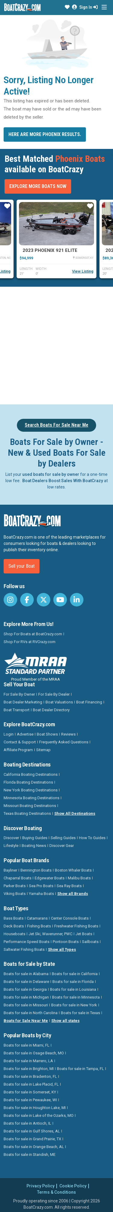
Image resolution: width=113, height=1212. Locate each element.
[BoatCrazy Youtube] (60, 599)
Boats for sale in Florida (73, 981)
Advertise (25, 734)
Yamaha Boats (41, 893)
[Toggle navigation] (104, 7)
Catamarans (37, 918)
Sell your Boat (21, 566)
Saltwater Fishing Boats (24, 949)
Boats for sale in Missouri (26, 1005)
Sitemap (43, 750)
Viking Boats (15, 893)
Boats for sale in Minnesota (76, 997)
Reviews (68, 734)
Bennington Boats (36, 870)
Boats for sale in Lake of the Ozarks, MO (39, 1115)
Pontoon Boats (66, 941)
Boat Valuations (59, 702)
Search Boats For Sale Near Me (56, 425)
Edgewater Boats (49, 878)
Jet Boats (84, 934)
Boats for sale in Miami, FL (26, 1045)
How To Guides (92, 838)
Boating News (34, 845)
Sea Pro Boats (41, 886)
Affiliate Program (18, 750)
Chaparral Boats (17, 878)
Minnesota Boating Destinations (31, 798)
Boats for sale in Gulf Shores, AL (32, 1131)
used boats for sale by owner (50, 474)
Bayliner (10, 870)
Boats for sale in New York (74, 1005)
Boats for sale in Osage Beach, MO (34, 1053)
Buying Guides (34, 838)
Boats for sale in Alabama (26, 974)
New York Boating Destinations (31, 790)
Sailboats (90, 941)
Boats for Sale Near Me (26, 1020)
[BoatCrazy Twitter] (43, 599)
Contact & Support (20, 742)
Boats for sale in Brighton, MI (29, 1068)
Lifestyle (11, 845)
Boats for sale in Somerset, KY (30, 1092)
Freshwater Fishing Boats (76, 926)
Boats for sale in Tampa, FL (80, 1068)
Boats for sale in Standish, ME (29, 1154)
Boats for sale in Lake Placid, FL (31, 1084)
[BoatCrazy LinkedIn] (76, 599)
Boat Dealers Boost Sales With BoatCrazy (62, 480)
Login (9, 734)
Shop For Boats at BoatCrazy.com (33, 634)
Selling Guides (63, 838)
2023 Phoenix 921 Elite (50, 250)
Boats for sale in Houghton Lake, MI (35, 1107)
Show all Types (62, 949)
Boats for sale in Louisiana (73, 989)
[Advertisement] (56, 344)
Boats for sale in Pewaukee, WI (30, 1100)
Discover (11, 838)
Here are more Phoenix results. (44, 134)
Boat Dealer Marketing (23, 702)
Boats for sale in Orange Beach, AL (34, 1146)
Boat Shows (47, 734)
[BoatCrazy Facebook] (27, 599)
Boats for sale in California (75, 974)
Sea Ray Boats (69, 886)
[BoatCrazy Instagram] (10, 599)
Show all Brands (72, 893)
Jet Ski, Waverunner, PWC (50, 934)
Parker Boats (15, 886)
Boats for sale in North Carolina (31, 1013)
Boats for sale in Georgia (25, 989)
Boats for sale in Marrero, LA (28, 1061)
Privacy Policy (41, 1185)
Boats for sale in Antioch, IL (27, 1123)
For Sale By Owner (19, 694)
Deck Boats (14, 926)
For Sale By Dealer (54, 694)
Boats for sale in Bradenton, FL (30, 1076)
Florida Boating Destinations (28, 782)
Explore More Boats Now (37, 186)
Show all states (65, 1020)
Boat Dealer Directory (51, 710)
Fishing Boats (39, 926)
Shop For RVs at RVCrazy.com (29, 641)
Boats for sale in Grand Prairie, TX (32, 1139)
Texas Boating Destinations (27, 813)
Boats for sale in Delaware (26, 981)
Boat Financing (89, 702)
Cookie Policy (72, 1185)
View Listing (82, 271)
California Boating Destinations (31, 774)
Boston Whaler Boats (73, 870)
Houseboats (14, 934)
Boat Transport (17, 710)
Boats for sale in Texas (80, 1013)
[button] (67, 7)
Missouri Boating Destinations (30, 805)
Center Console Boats (70, 918)
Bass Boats (14, 918)
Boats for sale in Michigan (26, 997)
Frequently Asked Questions (63, 742)
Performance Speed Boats (26, 941)
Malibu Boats (79, 878)
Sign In (88, 7)
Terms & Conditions (56, 1192)
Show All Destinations (74, 813)
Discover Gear (61, 845)
